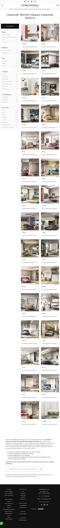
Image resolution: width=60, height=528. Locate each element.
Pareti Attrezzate (9, 503)
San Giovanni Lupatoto (8, 127)
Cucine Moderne (9, 493)
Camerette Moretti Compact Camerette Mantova (39, 9)
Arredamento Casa (18, 9)
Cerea (3, 112)
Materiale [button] (5, 47)
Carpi (3, 110)
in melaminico (5, 52)
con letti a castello (7, 81)
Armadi (23, 497)
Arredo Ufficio (23, 513)
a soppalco (5, 76)
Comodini (23, 493)
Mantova (4, 120)
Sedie (9, 517)
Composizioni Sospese (9, 509)
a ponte (4, 74)
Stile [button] (3, 58)
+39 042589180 (45, 496)
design (4, 63)
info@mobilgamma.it (46, 499)
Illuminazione (23, 505)
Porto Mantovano (6, 124)
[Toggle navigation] (57, 5)
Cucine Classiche (9, 495)
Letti (23, 491)
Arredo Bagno (8, 519)
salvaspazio (5, 86)
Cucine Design (9, 491)
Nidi (3, 39)
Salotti (8, 507)
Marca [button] (4, 32)
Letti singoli (23, 495)
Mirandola (4, 122)
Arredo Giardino (23, 520)
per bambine (5, 97)
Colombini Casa (6, 34)
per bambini (5, 99)
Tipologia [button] (4, 71)
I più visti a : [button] (5, 107)
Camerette (25, 9)
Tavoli (8, 515)
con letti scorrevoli (7, 84)
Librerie (9, 501)
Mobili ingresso (9, 513)
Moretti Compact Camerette (9, 37)
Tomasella (4, 41)
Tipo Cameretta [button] (6, 94)
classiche (4, 61)
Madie (8, 505)
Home (11, 9)
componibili (5, 79)
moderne (4, 65)
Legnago (4, 117)
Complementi (23, 507)
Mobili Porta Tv (9, 511)
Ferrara (4, 115)
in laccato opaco (6, 50)
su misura (4, 88)
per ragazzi (5, 101)
